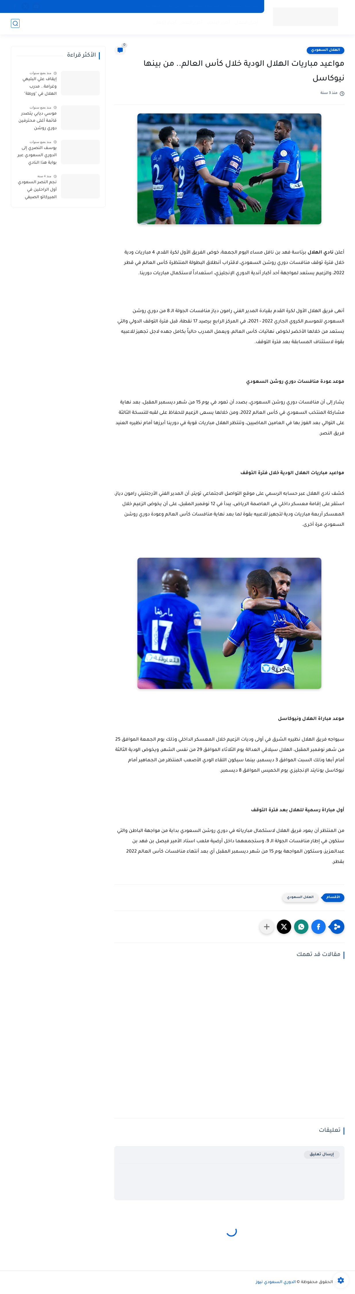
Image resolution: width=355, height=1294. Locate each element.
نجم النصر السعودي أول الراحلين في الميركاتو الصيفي (37, 190)
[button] (318, 927)
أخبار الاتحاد (218, 23)
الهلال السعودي (325, 50)
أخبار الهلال (246, 23)
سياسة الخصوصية (203, 6)
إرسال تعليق (322, 1154)
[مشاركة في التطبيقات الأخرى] (267, 927)
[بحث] (15, 23)
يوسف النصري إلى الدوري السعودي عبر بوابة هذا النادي (37, 155)
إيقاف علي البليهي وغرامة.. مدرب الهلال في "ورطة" (39, 86)
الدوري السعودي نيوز (276, 1282)
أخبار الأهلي (164, 23)
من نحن (173, 6)
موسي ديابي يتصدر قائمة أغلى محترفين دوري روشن (37, 121)
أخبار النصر (192, 23)
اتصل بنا (153, 6)
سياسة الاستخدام (242, 6)
